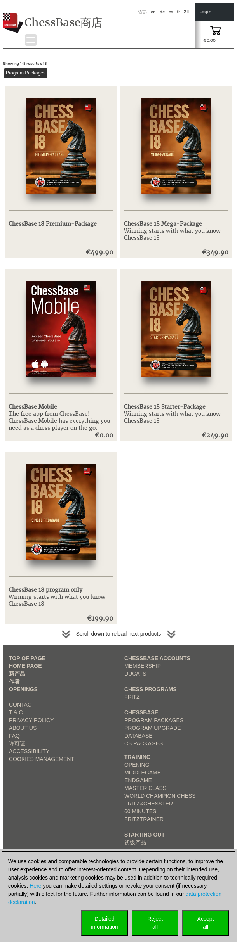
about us (23, 728)
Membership (142, 666)
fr (178, 11)
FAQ (14, 736)
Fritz (132, 697)
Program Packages (25, 73)
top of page (27, 658)
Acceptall (205, 923)
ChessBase (141, 712)
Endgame (138, 780)
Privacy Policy (31, 720)
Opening (137, 765)
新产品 (17, 674)
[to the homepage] (13, 17)
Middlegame (142, 772)
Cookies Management (41, 759)
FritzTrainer (144, 819)
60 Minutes (140, 811)
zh (187, 11)
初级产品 (135, 842)
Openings (23, 689)
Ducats (135, 674)
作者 (14, 681)
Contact (22, 705)
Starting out (144, 834)
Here (35, 886)
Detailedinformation (104, 923)
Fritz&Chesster (148, 803)
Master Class (145, 788)
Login (205, 11)
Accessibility (29, 751)
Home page (25, 666)
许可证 (17, 743)
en (153, 11)
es (171, 11)
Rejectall (155, 923)
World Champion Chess (160, 796)
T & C (16, 712)
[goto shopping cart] (215, 30)
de (162, 11)
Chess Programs (150, 689)
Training (137, 757)
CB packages (143, 743)
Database (138, 736)
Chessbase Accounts (157, 658)
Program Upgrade (152, 728)
